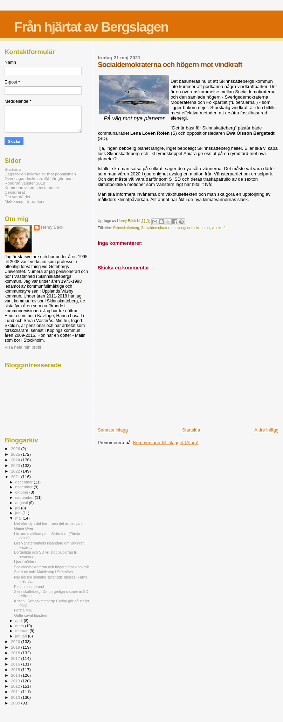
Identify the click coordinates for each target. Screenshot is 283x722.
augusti (22, 503)
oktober (22, 492)
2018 (16, 652)
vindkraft (219, 228)
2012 (16, 686)
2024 (16, 459)
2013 (16, 680)
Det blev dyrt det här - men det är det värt (48, 523)
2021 (16, 476)
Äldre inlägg (266, 430)
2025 (16, 454)
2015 (16, 669)
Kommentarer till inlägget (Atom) (165, 442)
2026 (16, 448)
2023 (16, 465)
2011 (16, 691)
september (25, 497)
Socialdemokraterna (157, 228)
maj (19, 518)
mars (20, 626)
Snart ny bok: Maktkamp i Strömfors (43, 572)
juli (18, 508)
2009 (16, 703)
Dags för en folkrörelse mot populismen (40, 174)
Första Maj (23, 610)
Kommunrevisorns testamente (32, 187)
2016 (16, 664)
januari (21, 636)
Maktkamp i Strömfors (24, 201)
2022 (16, 471)
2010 (16, 697)
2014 (16, 675)
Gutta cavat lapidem (30, 615)
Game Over (23, 528)
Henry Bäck (52, 227)
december (24, 482)
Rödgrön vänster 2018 (25, 183)
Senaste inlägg (113, 430)
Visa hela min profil (23, 347)
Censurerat (15, 192)
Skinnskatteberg (126, 228)
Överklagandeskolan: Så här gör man (39, 178)
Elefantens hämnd (29, 586)
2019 (16, 647)
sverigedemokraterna (192, 228)
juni (18, 513)
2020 (16, 641)
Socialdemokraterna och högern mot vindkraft (51, 567)
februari (22, 631)
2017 (16, 658)
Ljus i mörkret (25, 562)
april (19, 621)
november (24, 487)
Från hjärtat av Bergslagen (91, 26)
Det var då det (17, 196)
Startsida (191, 430)
